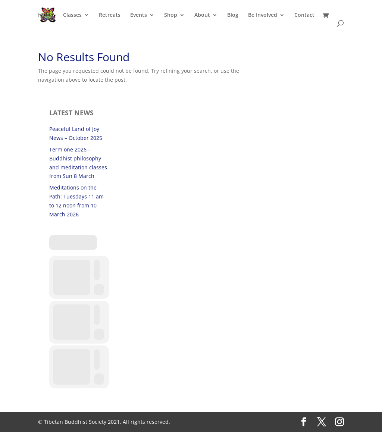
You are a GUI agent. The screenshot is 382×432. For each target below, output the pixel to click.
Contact (304, 15)
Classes (72, 15)
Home (45, 15)
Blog (232, 15)
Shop (170, 15)
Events (138, 15)
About (202, 15)
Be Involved (262, 15)
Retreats (109, 15)
